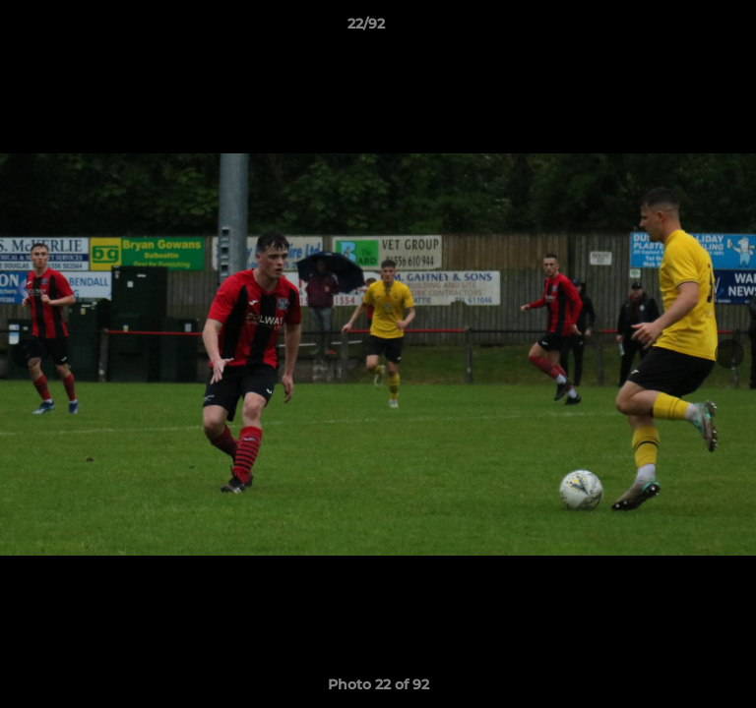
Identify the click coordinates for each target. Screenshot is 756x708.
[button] (685, 28)
